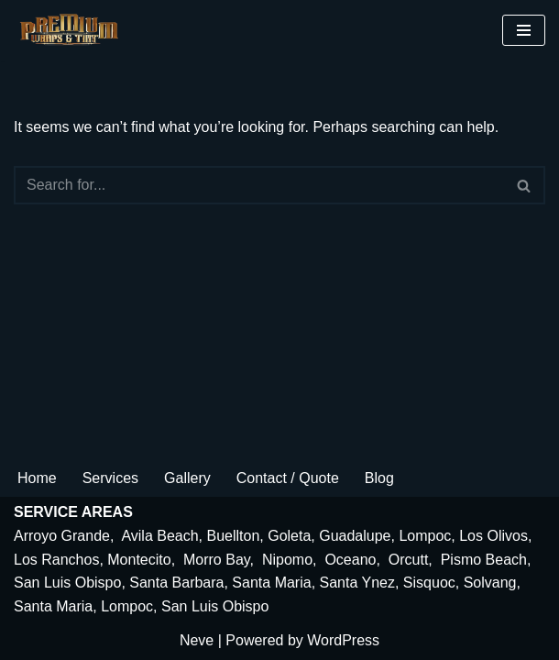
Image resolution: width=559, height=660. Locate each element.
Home (37, 478)
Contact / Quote (287, 478)
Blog (379, 478)
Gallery (187, 478)
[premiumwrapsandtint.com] (73, 30)
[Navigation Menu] (523, 30)
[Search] (259, 185)
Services (110, 478)
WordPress (343, 640)
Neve (197, 640)
